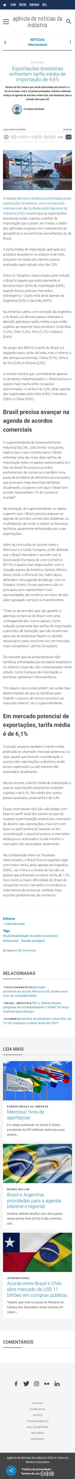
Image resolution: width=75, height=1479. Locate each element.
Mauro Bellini (18, 1189)
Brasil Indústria (18, 1003)
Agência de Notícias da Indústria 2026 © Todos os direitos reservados (37, 1460)
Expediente (37, 1439)
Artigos (37, 1415)
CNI (13, 4)
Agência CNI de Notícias (21, 950)
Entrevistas (37, 1409)
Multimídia (37, 1433)
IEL (44, 4)
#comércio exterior (44, 936)
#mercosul (10, 940)
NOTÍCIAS (37, 40)
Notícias (37, 1403)
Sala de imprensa (37, 1427)
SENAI (34, 4)
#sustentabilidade (16, 936)
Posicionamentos (18, 987)
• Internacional (14, 923)
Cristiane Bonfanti (34, 108)
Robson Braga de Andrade (27, 1106)
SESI (22, 4)
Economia (12, 1019)
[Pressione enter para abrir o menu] (6, 22)
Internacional (37, 45)
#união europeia (33, 940)
